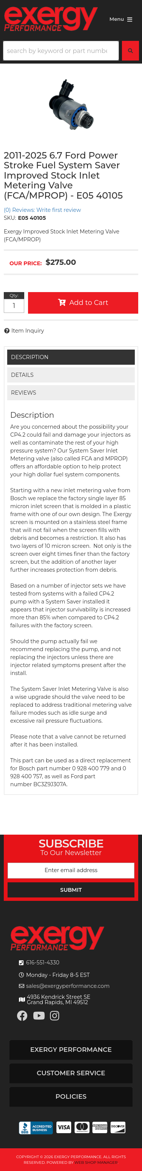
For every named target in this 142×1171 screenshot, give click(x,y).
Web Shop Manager (96, 1162)
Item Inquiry (27, 330)
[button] (71, 51)
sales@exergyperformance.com (68, 986)
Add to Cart (88, 303)
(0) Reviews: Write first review (42, 210)
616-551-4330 (42, 962)
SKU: (10, 218)
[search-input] (61, 50)
